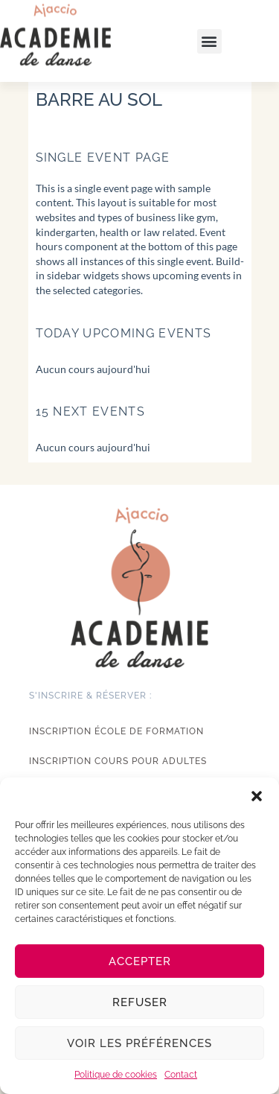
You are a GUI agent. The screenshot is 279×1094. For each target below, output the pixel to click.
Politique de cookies (115, 1074)
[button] (256, 796)
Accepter (140, 961)
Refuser (139, 1002)
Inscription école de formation (116, 731)
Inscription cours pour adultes (118, 761)
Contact (180, 1074)
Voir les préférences (139, 1043)
